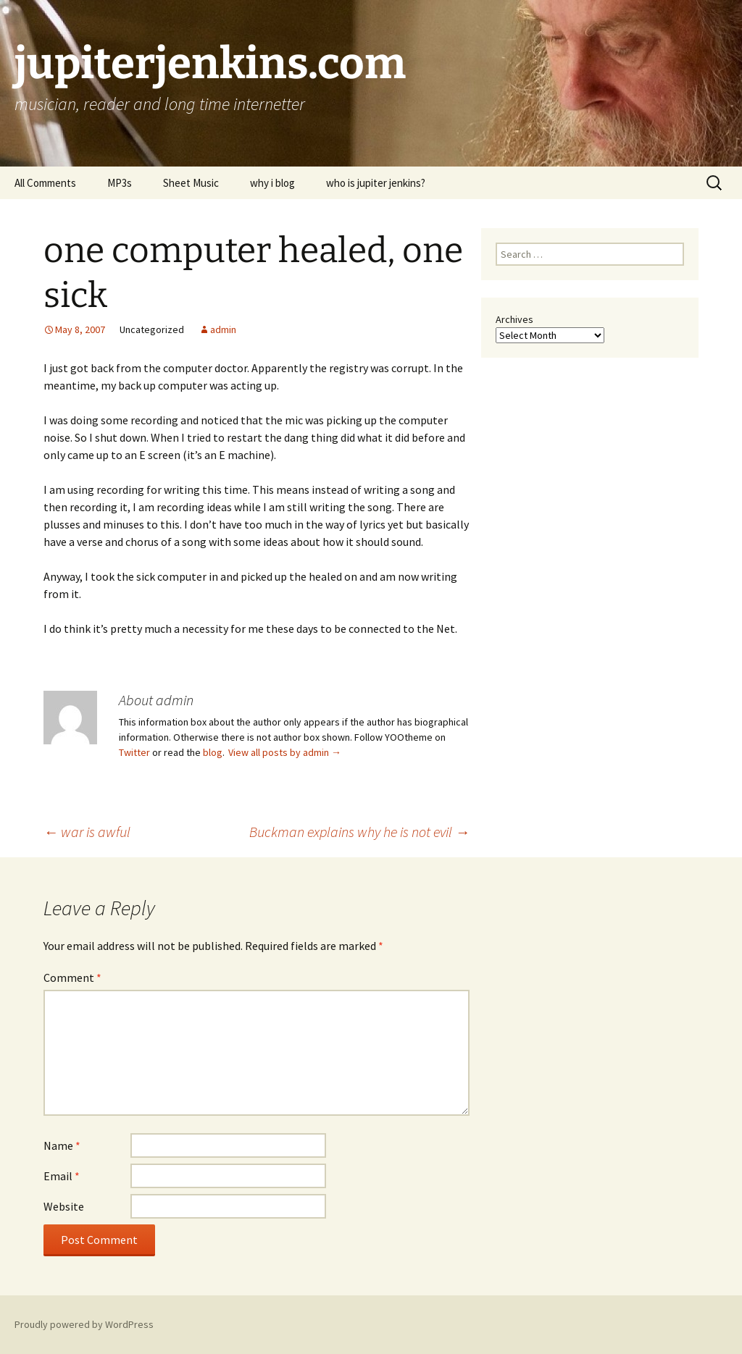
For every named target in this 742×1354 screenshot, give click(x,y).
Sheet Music (191, 183)
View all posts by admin (284, 752)
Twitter (134, 752)
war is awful (86, 832)
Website (63, 1206)
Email (61, 1176)
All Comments (45, 183)
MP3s (119, 183)
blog (212, 752)
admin (223, 329)
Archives (514, 319)
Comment (72, 977)
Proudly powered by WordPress (84, 1324)
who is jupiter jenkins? (375, 183)
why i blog (272, 183)
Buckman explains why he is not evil (359, 832)
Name (61, 1145)
